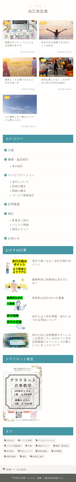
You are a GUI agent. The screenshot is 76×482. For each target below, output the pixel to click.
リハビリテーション (21, 175)
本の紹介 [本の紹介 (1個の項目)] (10, 451)
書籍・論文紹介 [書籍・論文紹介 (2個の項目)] (62, 446)
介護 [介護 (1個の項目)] (30, 446)
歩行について (20, 181)
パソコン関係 (20, 224)
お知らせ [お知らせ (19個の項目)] (10, 440)
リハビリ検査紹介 (23, 195)
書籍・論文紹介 (18, 159)
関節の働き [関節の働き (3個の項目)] (11, 456)
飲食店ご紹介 (20, 220)
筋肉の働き (19, 186)
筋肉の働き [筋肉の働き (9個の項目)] (42, 451)
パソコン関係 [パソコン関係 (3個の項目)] (26, 440)
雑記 (11, 213)
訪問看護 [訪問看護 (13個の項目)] (57, 451)
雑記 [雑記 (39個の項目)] (24, 456)
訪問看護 (14, 204)
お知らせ (14, 238)
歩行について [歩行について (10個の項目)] (26, 451)
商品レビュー (20, 229)
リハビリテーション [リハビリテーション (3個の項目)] (46, 440)
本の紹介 (17, 166)
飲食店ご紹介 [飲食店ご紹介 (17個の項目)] (38, 456)
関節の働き (19, 190)
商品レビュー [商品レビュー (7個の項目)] (43, 446)
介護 (11, 150)
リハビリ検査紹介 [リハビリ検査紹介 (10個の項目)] (14, 446)
